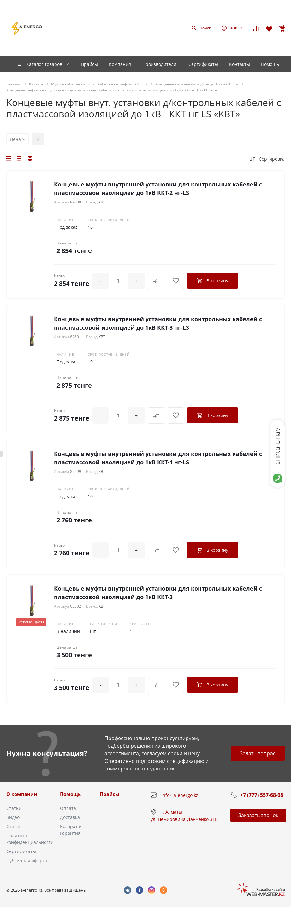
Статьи (13, 808)
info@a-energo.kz (179, 795)
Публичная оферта (26, 860)
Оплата (68, 808)
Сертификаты (21, 851)
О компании (21, 794)
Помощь (70, 794)
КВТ (101, 202)
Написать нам (277, 448)
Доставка (70, 817)
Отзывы (15, 826)
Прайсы (109, 794)
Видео (13, 817)
